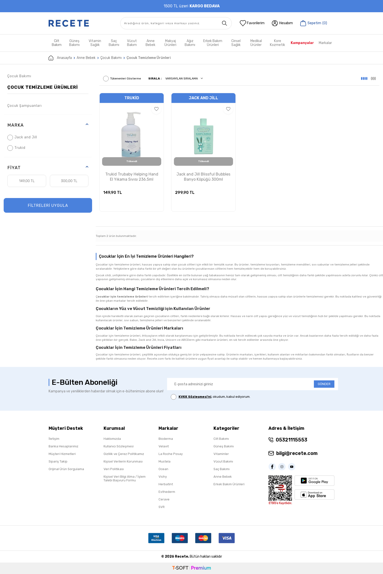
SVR (162, 507)
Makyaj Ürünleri (170, 43)
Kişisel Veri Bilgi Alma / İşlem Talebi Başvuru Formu (125, 478)
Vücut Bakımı (223, 461)
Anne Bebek (150, 43)
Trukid (16, 148)
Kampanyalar (302, 43)
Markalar (325, 43)
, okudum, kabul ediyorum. (210, 397)
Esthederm (167, 492)
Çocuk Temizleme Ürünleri (42, 87)
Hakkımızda (112, 439)
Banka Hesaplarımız (63, 446)
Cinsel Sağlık (236, 43)
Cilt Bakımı (221, 439)
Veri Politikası (114, 469)
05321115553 (291, 440)
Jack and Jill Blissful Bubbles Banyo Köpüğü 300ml (203, 177)
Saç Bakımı (114, 43)
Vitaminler (221, 454)
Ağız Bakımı (190, 43)
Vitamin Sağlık (95, 43)
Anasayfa (60, 57)
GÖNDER (324, 384)
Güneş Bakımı (74, 43)
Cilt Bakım (57, 43)
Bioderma (166, 439)
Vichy (163, 476)
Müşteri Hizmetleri (62, 454)
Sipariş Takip (58, 461)
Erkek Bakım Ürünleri (212, 43)
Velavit (164, 446)
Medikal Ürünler (256, 43)
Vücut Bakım (132, 43)
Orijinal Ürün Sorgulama (66, 469)
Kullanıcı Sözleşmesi (119, 446)
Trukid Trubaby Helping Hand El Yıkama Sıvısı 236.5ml (131, 177)
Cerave (164, 499)
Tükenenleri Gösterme (122, 78)
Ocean (163, 469)
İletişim (54, 439)
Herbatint (166, 484)
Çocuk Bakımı (111, 58)
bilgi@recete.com (297, 453)
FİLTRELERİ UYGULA (48, 205)
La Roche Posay (171, 454)
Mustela (164, 461)
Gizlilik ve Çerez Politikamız (124, 454)
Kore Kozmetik (277, 43)
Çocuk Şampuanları (24, 106)
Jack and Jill (22, 137)
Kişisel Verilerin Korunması (123, 461)
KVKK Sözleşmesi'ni (195, 396)
